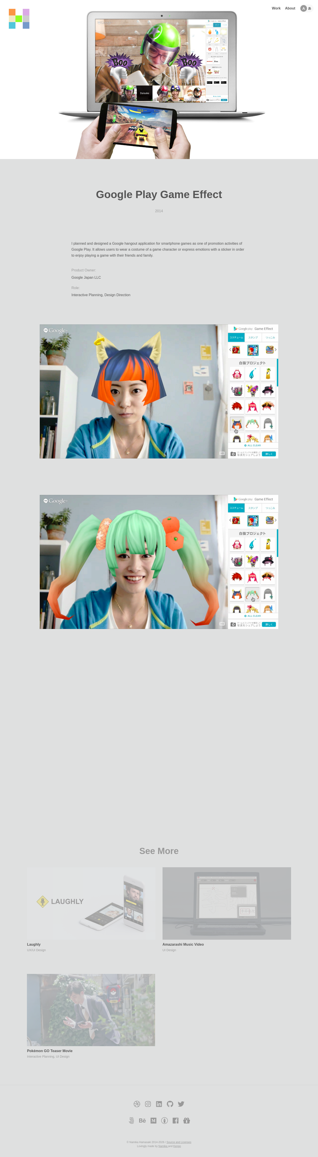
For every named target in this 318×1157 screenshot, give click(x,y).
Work (276, 8)
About (290, 8)
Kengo (177, 1146)
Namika (163, 1146)
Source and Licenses (179, 1142)
